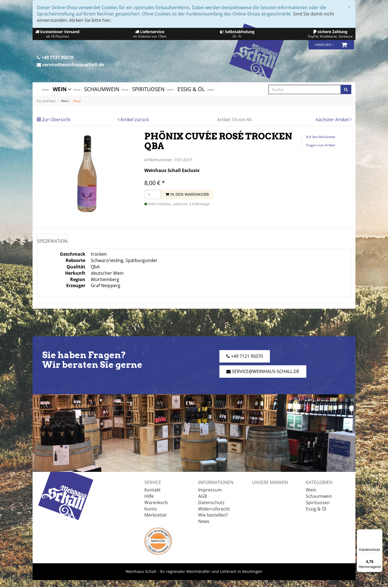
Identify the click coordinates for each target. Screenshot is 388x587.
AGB (202, 496)
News (203, 521)
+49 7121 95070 (55, 57)
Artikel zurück (134, 120)
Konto (150, 509)
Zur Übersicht (56, 120)
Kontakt (152, 490)
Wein (62, 89)
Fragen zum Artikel (320, 145)
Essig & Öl (191, 89)
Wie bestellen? (213, 515)
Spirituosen (148, 89)
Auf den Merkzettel (320, 136)
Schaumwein (101, 89)
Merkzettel (155, 515)
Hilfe (149, 496)
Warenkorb (156, 502)
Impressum (210, 490)
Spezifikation (52, 241)
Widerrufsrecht (214, 509)
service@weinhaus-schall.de (70, 65)
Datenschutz (211, 502)
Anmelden (324, 45)
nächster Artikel (333, 120)
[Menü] (379, 532)
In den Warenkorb (187, 194)
